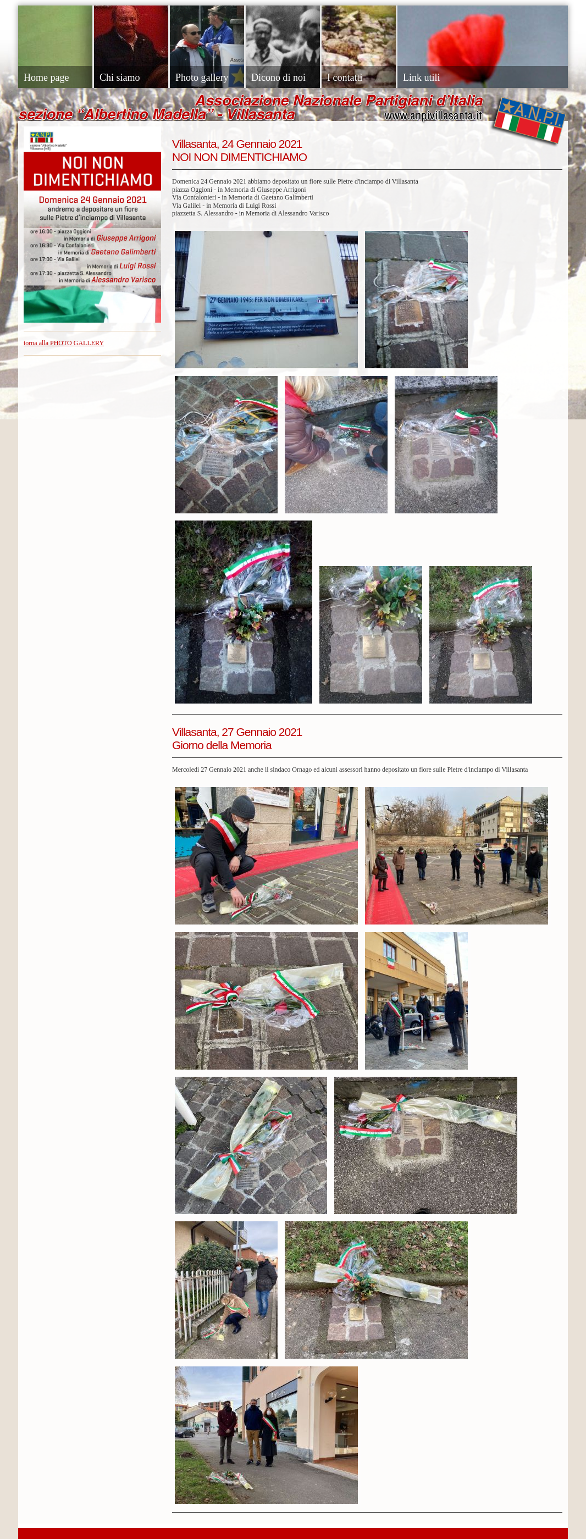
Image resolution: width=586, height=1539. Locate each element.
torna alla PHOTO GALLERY (64, 343)
